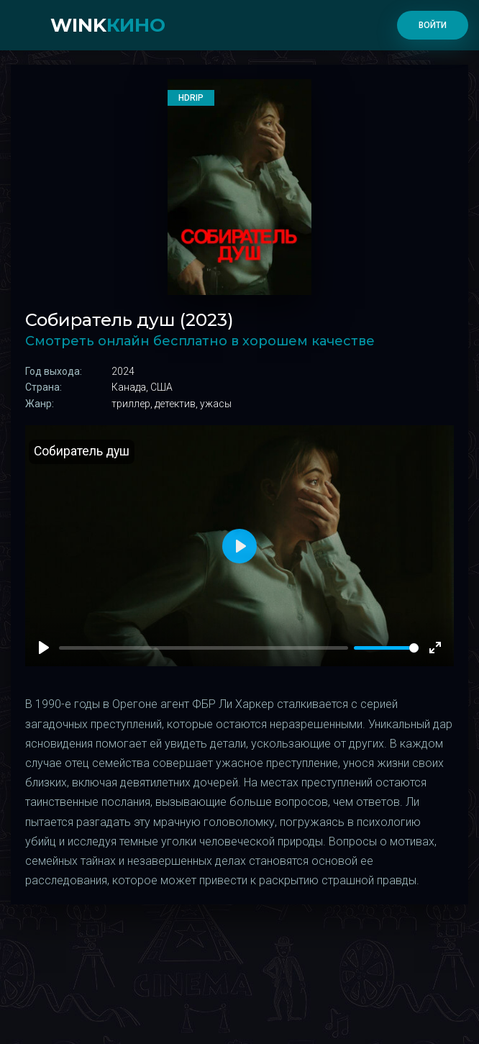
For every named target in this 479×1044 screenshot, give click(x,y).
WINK (107, 25)
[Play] (43, 647)
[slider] (386, 648)
